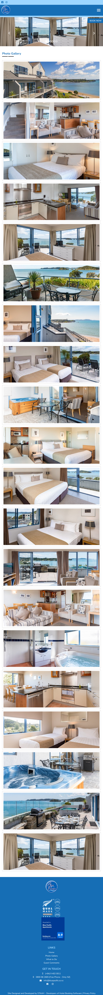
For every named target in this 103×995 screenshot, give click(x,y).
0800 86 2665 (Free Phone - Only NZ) (51, 977)
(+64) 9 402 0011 (51, 973)
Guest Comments (51, 962)
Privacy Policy (89, 993)
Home (51, 952)
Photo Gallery (51, 955)
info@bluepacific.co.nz (51, 980)
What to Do (51, 959)
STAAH (40, 993)
